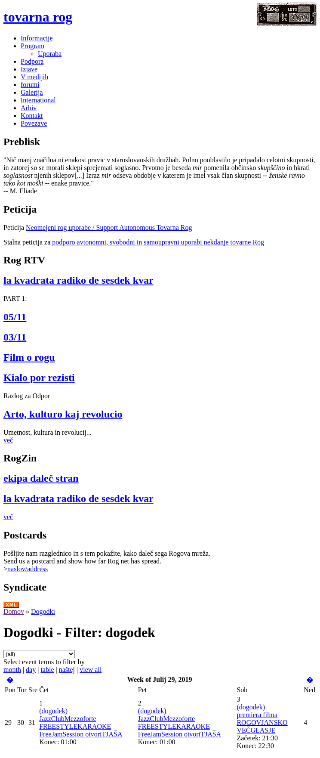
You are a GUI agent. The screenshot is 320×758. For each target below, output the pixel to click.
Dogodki (43, 611)
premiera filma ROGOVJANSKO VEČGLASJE (262, 722)
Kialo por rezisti (39, 377)
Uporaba (50, 53)
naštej (67, 669)
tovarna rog (37, 17)
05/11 (14, 316)
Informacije (37, 38)
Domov (13, 611)
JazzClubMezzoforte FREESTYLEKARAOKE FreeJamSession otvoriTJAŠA (80, 726)
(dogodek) (53, 711)
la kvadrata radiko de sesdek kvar (78, 280)
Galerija (32, 92)
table (47, 669)
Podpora (32, 61)
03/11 (14, 337)
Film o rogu (29, 357)
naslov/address (27, 568)
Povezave (34, 123)
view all (91, 669)
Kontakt (32, 115)
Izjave (29, 69)
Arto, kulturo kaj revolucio (62, 414)
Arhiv (29, 107)
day (31, 669)
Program (32, 46)
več (8, 440)
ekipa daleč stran (41, 478)
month (12, 669)
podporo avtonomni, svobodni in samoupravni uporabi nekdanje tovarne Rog (158, 242)
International (38, 100)
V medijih (34, 76)
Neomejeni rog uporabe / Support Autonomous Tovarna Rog (109, 227)
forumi (30, 84)
